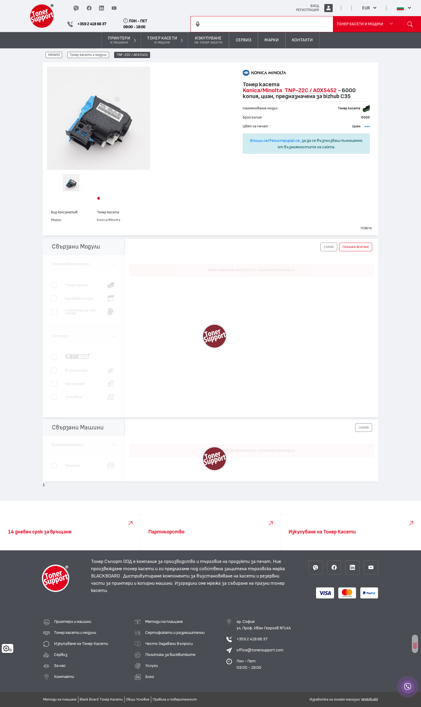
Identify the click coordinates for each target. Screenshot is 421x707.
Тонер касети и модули (88, 55)
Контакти (64, 676)
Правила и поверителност (175, 699)
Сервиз (60, 654)
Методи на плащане (164, 621)
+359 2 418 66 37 (252, 639)
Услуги (151, 665)
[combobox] (262, 24)
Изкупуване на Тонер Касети (81, 643)
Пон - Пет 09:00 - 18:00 (249, 664)
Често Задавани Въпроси (169, 643)
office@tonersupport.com (260, 650)
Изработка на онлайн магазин (335, 699)
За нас (60, 665)
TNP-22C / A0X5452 (132, 55)
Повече (366, 228)
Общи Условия (137, 699)
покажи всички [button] (356, 247)
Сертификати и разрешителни (175, 632)
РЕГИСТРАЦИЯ (307, 10)
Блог (149, 676)
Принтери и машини (72, 621)
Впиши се (259, 140)
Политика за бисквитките (170, 654)
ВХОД (314, 6)
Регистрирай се (284, 140)
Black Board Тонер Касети (101, 699)
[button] (98, 198)
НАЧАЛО (54, 55)
